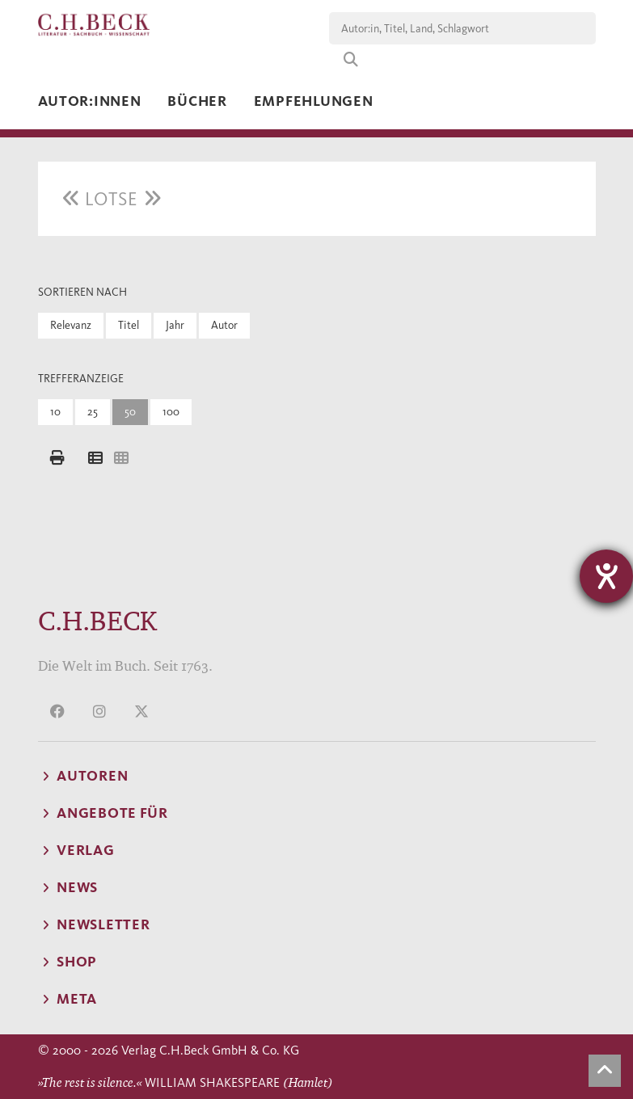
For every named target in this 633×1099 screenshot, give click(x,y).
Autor (224, 325)
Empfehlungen (313, 101)
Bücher (196, 101)
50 (130, 412)
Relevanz (70, 325)
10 (55, 412)
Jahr (175, 325)
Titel (128, 325)
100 (170, 412)
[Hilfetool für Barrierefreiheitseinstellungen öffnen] (606, 576)
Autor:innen (89, 101)
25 (92, 412)
